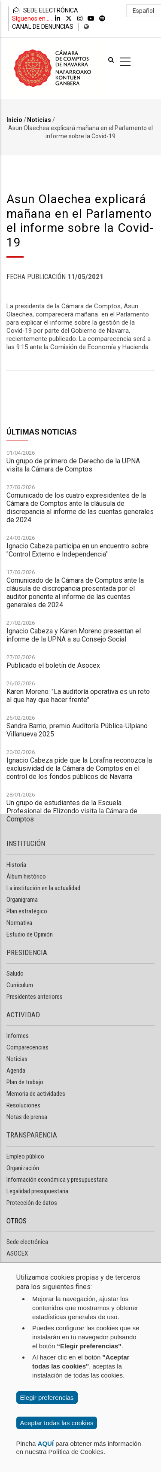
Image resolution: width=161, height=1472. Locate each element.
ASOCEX (17, 1253)
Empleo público (25, 1156)
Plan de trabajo (24, 1082)
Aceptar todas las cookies (57, 1422)
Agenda (15, 1070)
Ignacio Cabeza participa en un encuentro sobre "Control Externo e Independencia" (77, 746)
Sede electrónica (27, 1242)
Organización (22, 1168)
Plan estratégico (26, 911)
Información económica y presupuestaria (57, 1179)
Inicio (14, 119)
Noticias (39, 119)
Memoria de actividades (35, 1094)
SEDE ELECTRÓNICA (45, 10)
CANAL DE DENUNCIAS (42, 26)
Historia (16, 865)
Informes (17, 1036)
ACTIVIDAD (23, 1014)
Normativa (19, 923)
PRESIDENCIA (26, 952)
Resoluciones (23, 1105)
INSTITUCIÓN (25, 843)
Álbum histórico (26, 876)
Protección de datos (31, 1203)
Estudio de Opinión (29, 934)
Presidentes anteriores (34, 997)
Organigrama (22, 899)
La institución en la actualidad (43, 888)
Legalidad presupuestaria (37, 1191)
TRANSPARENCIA (31, 1135)
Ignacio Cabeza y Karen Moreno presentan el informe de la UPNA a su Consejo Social (73, 831)
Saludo (15, 973)
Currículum (19, 985)
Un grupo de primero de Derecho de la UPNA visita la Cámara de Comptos (73, 661)
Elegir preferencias (47, 1397)
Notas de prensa (26, 1117)
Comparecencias (27, 1047)
